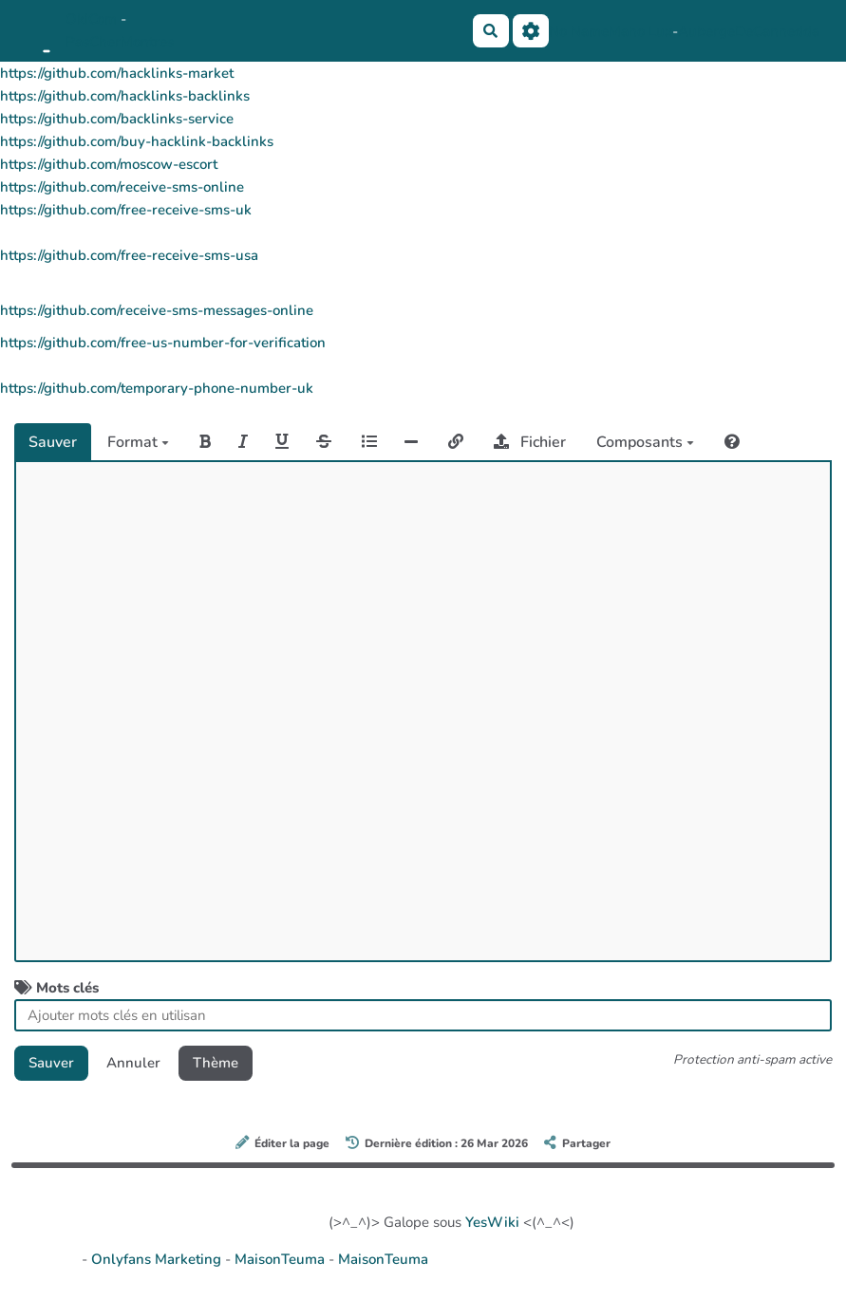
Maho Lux (640, 31)
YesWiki (492, 1222)
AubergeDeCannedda (748, 31)
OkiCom (93, 18)
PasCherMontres (120, 41)
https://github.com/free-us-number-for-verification (163, 342)
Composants (645, 442)
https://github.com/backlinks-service (117, 118)
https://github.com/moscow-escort (108, 164)
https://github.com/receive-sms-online (122, 186)
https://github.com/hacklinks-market (117, 73)
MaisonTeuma (282, 1259)
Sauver (52, 442)
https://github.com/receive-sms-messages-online (156, 310)
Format (138, 442)
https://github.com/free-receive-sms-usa (129, 255)
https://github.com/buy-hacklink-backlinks (136, 141)
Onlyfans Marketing (158, 1259)
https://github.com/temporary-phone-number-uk (156, 388)
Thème (215, 1062)
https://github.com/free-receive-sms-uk (126, 209)
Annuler (133, 1062)
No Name (579, 31)
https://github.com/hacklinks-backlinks (125, 95)
